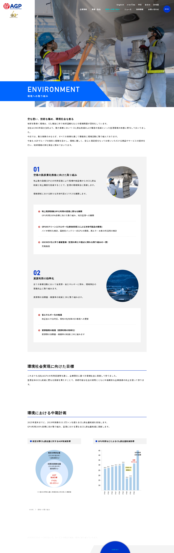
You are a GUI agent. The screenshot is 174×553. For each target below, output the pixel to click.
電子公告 (31, 515)
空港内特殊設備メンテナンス (68, 504)
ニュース (127, 9)
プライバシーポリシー (44, 549)
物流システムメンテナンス (67, 523)
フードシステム (63, 533)
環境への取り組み (112, 9)
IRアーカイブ (32, 511)
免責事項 (31, 549)
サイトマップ (59, 549)
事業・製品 (62, 495)
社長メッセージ (33, 500)
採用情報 (139, 9)
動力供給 (61, 500)
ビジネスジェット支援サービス (69, 520)
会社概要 (31, 504)
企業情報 (31, 495)
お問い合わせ (153, 9)
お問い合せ (124, 507)
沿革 (29, 507)
